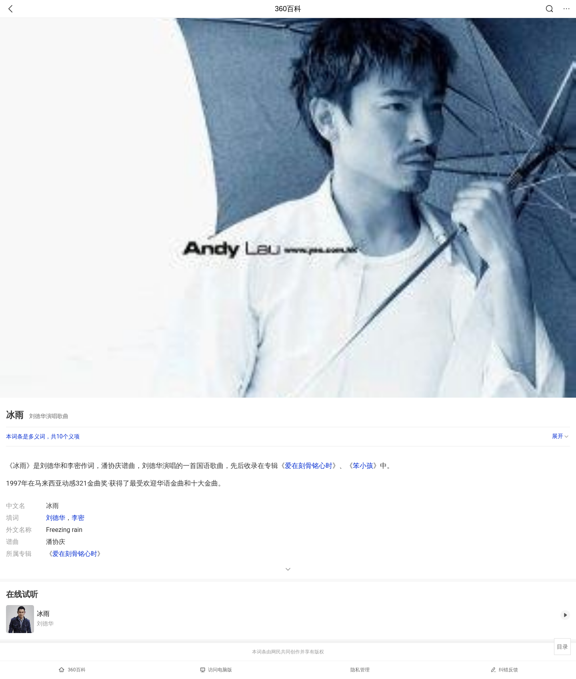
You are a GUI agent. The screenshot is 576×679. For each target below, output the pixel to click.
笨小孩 (363, 466)
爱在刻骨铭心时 (308, 466)
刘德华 (55, 518)
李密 (78, 518)
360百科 (288, 9)
